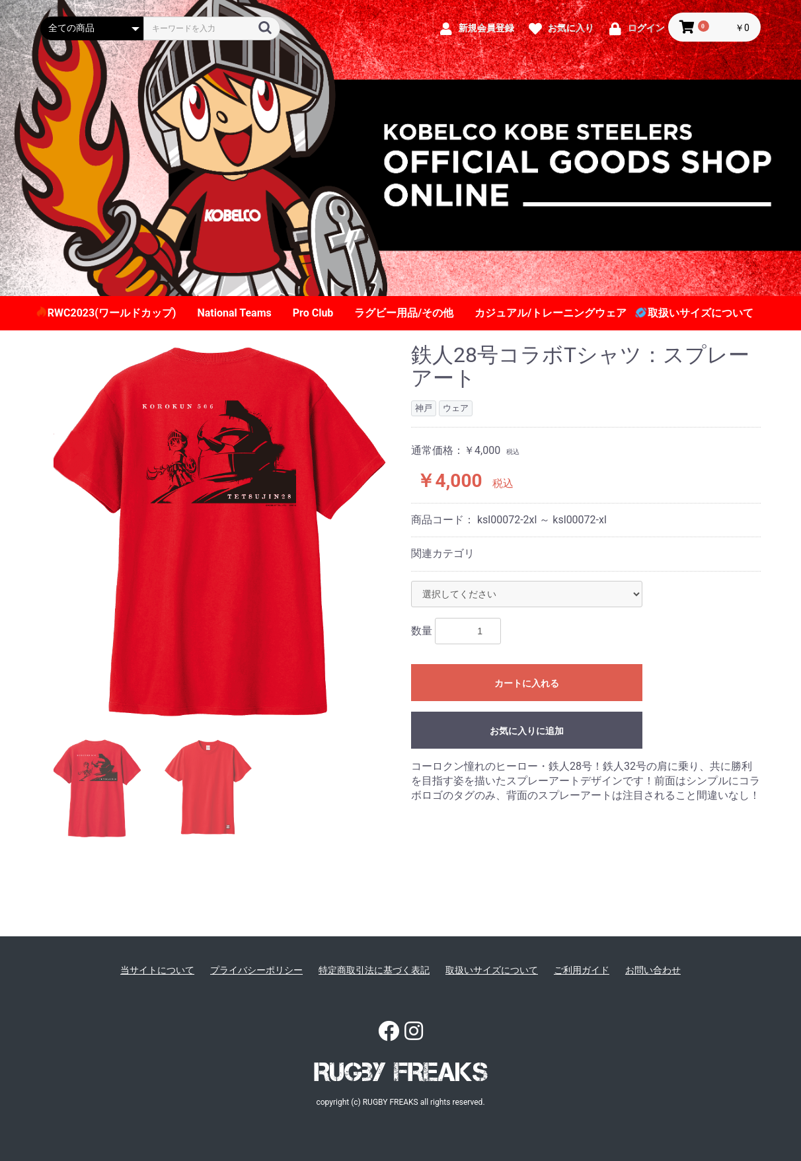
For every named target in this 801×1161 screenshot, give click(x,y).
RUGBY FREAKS (401, 1071)
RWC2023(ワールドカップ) (112, 313)
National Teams (234, 313)
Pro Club (313, 313)
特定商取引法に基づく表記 (374, 970)
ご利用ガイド (581, 970)
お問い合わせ (653, 970)
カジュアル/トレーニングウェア (551, 313)
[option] (220, 531)
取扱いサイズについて (700, 313)
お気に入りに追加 (527, 731)
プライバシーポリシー (256, 970)
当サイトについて (157, 970)
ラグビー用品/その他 (403, 313)
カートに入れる (526, 683)
